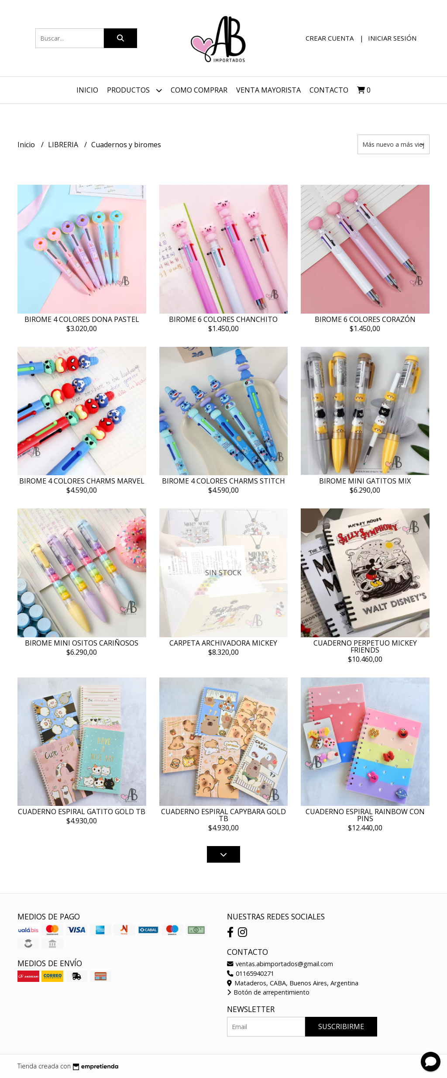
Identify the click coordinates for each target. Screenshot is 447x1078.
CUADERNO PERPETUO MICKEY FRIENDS (365, 646)
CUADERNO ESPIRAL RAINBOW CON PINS (365, 815)
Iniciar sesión (392, 38)
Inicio (87, 90)
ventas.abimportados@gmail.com (280, 964)
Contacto (328, 90)
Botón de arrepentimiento (268, 992)
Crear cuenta (330, 38)
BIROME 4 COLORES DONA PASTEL (81, 319)
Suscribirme (341, 1026)
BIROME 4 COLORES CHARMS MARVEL (81, 481)
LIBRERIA (64, 144)
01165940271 (250, 973)
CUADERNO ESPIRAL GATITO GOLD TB (81, 811)
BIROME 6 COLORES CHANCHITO (223, 319)
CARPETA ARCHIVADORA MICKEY (223, 643)
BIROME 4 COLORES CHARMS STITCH (223, 481)
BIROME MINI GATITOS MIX (365, 481)
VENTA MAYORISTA (268, 90)
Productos (134, 90)
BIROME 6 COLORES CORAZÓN (365, 319)
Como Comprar (199, 90)
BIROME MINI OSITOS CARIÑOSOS (81, 643)
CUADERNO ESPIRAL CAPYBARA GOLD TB (223, 815)
